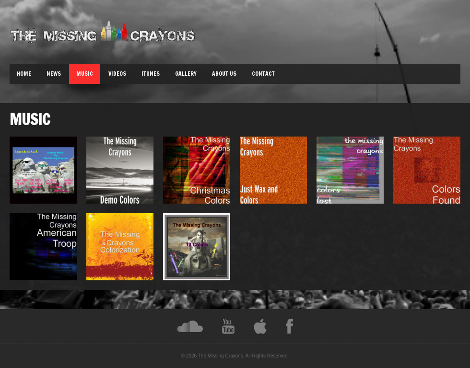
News (54, 73)
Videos (117, 73)
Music (84, 73)
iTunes (150, 73)
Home (24, 73)
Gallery (186, 73)
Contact (263, 73)
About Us (224, 73)
